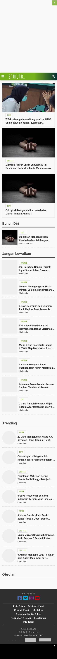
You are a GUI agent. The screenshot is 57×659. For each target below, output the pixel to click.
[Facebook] (19, 598)
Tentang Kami (36, 606)
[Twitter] (25, 598)
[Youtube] (37, 598)
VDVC (39, 635)
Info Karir (28, 622)
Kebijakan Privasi (21, 618)
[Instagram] (31, 598)
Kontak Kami (21, 610)
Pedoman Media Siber (28, 614)
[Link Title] (3, 76)
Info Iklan (37, 610)
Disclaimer (40, 618)
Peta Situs (19, 606)
